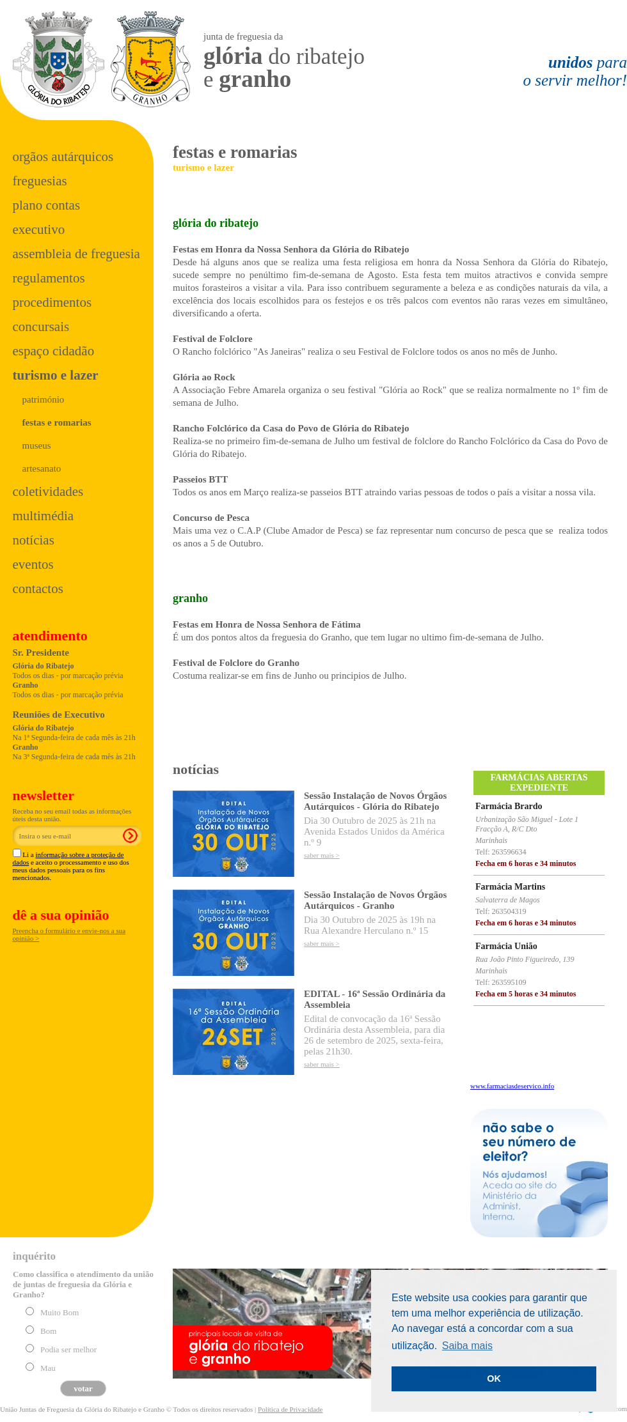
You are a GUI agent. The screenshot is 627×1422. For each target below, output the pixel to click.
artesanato (41, 468)
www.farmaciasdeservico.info (512, 1086)
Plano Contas (47, 205)
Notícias (33, 540)
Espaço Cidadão (54, 351)
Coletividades (48, 491)
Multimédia (43, 515)
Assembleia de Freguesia (76, 253)
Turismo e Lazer (56, 375)
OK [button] (494, 1378)
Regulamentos (49, 278)
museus (36, 445)
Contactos (38, 588)
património (43, 399)
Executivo (39, 229)
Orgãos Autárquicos (63, 156)
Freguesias (40, 181)
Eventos (33, 564)
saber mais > (322, 855)
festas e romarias (56, 422)
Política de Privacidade (290, 1409)
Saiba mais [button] (467, 1345)
